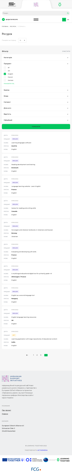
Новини (5, 414)
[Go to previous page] (27, 355)
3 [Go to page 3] (40, 355)
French (10, 77)
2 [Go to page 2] (37, 355)
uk (64, 19)
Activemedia (42, 450)
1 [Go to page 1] (33, 355)
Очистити (66, 51)
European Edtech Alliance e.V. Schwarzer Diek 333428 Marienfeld (13, 428)
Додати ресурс (10, 19)
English (10, 74)
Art (9, 71)
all (8, 67)
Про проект (6, 410)
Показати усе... (9, 83)
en (68, 19)
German (10, 80)
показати (36, 126)
